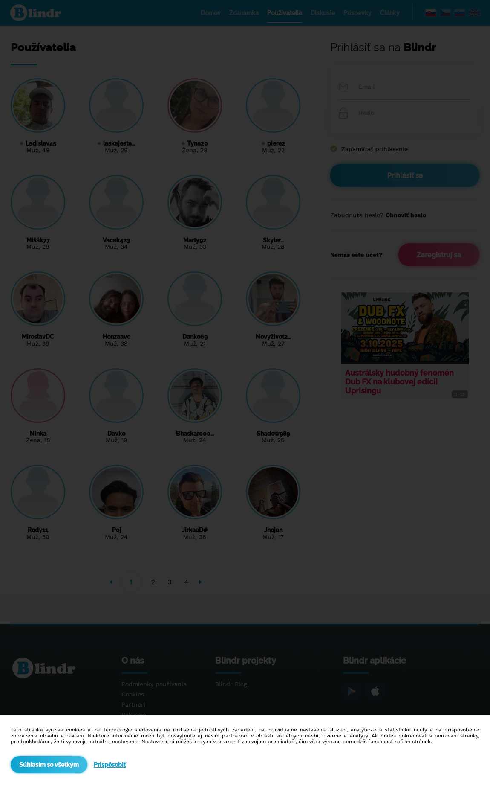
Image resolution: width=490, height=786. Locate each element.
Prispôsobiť (110, 764)
